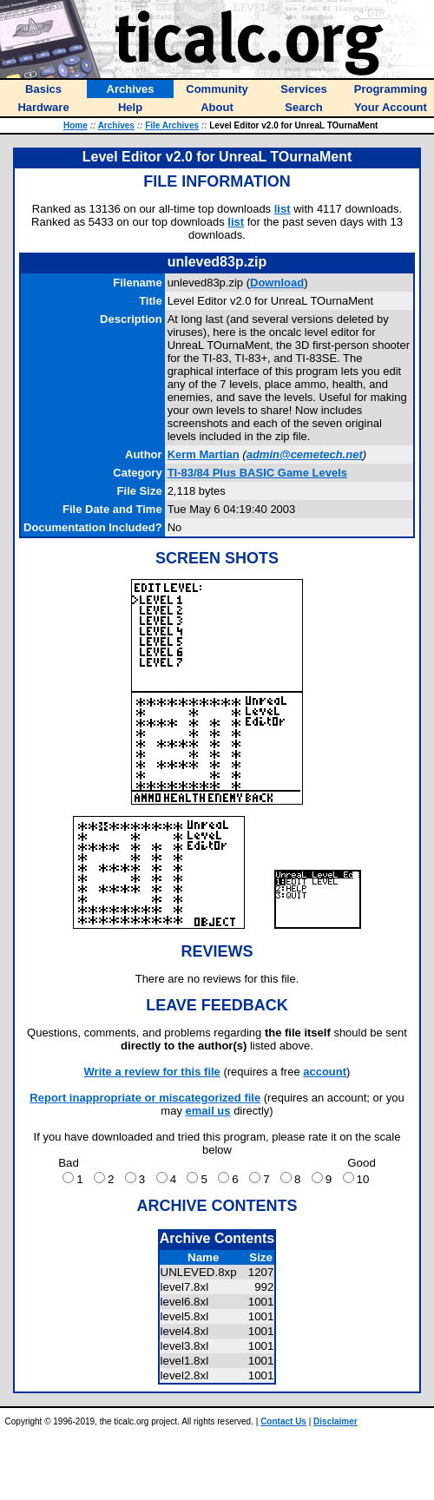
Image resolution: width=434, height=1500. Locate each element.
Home (75, 125)
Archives (116, 125)
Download (277, 282)
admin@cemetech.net (305, 454)
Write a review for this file (152, 1071)
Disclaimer (335, 1421)
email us (208, 1110)
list (282, 208)
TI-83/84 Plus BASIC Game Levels (257, 472)
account (324, 1071)
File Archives (172, 125)
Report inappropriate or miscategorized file (145, 1097)
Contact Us (283, 1421)
